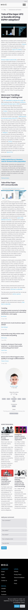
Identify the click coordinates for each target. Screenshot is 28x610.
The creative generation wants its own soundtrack (7, 437)
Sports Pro (9, 152)
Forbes (5, 111)
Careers (3, 577)
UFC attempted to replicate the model (13, 100)
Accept (17, 606)
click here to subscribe (16, 289)
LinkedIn (3, 588)
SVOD (14, 401)
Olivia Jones (4, 337)
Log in (25, 1)
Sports (23, 398)
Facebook (3, 594)
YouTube (3, 591)
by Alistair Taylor (14, 386)
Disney (13, 406)
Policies (16, 571)
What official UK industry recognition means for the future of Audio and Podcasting (20, 482)
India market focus (13, 160)
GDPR (15, 580)
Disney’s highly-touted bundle (9, 59)
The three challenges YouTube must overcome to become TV (6, 481)
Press (15, 583)
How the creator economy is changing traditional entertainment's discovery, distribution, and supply (13, 312)
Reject (22, 606)
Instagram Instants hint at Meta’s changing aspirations (20, 437)
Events (3, 571)
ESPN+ (8, 398)
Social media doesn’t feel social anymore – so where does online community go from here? (11, 346)
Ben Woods (3, 316)
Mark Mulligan (4, 327)
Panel (2, 574)
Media (19, 398)
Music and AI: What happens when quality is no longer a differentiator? (12, 357)
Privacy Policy (17, 574)
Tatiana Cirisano (5, 361)
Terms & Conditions (19, 577)
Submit (4, 548)
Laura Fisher (4, 350)
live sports (14, 398)
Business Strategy (14, 413)
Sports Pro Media (17, 49)
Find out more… (5, 178)
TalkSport (5, 132)
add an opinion (17, 294)
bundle (3, 398)
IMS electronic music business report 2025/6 (13, 324)
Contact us (4, 580)
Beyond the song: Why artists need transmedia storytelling (12, 334)
